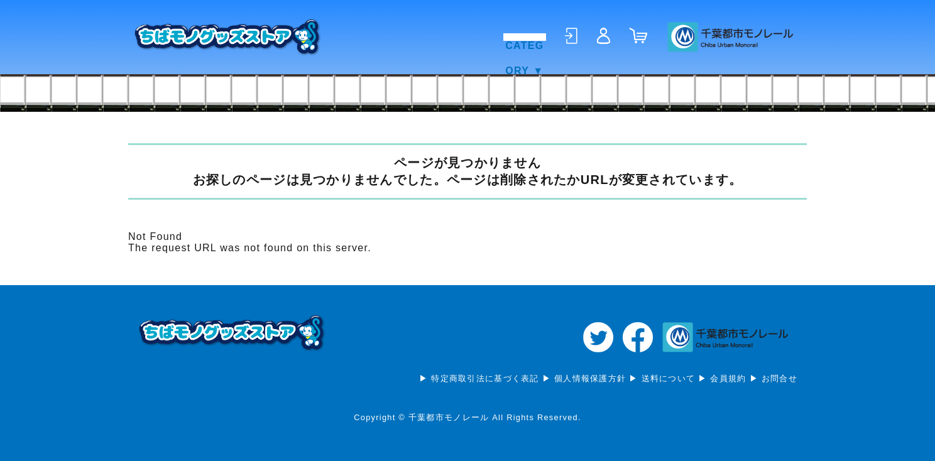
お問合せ (779, 378)
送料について (669, 378)
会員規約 (728, 378)
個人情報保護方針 (590, 378)
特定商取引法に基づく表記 (485, 378)
